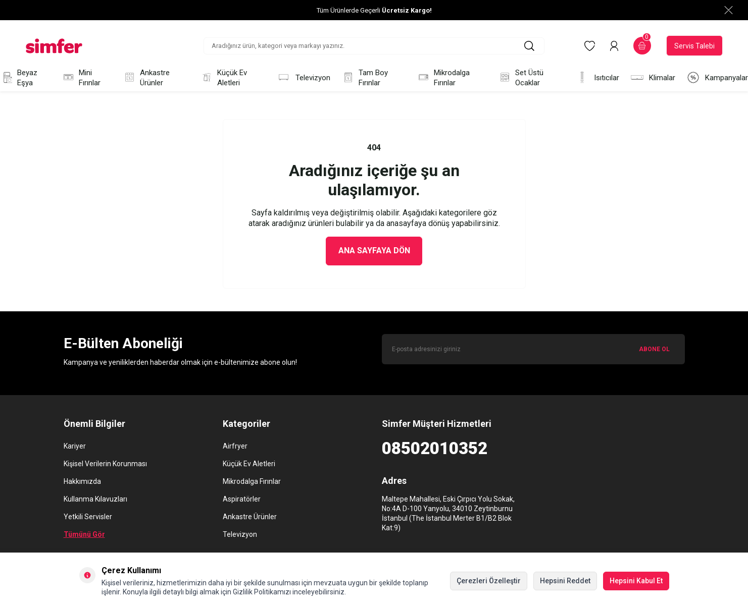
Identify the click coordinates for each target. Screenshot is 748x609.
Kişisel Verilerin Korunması (105, 464)
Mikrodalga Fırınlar (443, 77)
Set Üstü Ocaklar (520, 77)
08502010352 (434, 448)
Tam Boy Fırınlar (364, 77)
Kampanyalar (717, 77)
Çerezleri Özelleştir (489, 581)
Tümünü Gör (84, 534)
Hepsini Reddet (565, 581)
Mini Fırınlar (81, 77)
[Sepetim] (642, 45)
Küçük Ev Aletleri (223, 77)
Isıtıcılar (597, 77)
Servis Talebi (694, 46)
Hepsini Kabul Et (636, 581)
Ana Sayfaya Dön (374, 251)
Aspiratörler (242, 499)
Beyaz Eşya (18, 77)
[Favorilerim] (589, 46)
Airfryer (235, 446)
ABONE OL (654, 349)
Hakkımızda (82, 481)
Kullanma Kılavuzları (95, 499)
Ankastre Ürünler (146, 77)
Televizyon (303, 77)
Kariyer (75, 446)
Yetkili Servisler (88, 517)
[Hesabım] (614, 46)
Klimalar (652, 77)
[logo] (54, 45)
